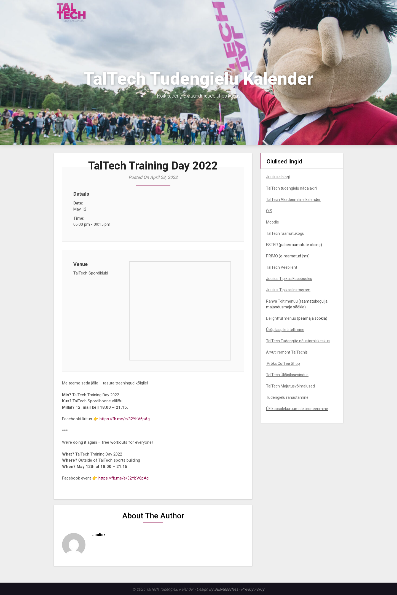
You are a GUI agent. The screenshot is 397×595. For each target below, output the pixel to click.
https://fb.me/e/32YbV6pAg (125, 418)
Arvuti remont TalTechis (287, 352)
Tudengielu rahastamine (287, 397)
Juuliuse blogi (278, 177)
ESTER (272, 245)
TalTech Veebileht (281, 267)
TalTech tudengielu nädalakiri (291, 188)
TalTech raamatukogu (285, 233)
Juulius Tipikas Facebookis (289, 278)
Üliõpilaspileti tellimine (285, 329)
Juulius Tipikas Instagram (288, 290)
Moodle (272, 222)
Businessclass (226, 589)
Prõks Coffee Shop (283, 363)
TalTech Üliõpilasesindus (287, 375)
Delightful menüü (281, 318)
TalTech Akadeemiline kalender (293, 199)
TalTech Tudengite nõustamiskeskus (298, 341)
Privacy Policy (252, 589)
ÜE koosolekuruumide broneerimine (297, 408)
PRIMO (272, 256)
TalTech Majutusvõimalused (290, 386)
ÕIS (269, 211)
